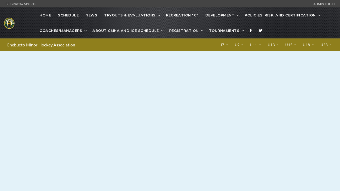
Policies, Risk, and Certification (280, 15)
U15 (289, 44)
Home (45, 15)
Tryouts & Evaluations (130, 15)
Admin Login (324, 4)
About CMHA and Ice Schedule (125, 30)
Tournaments (224, 30)
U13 (272, 44)
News (91, 15)
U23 (325, 44)
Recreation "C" (182, 15)
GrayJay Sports (20, 4)
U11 (254, 44)
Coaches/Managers (61, 30)
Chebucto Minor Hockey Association (41, 45)
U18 (307, 44)
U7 (222, 44)
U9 (238, 44)
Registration (184, 30)
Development (220, 15)
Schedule (68, 15)
